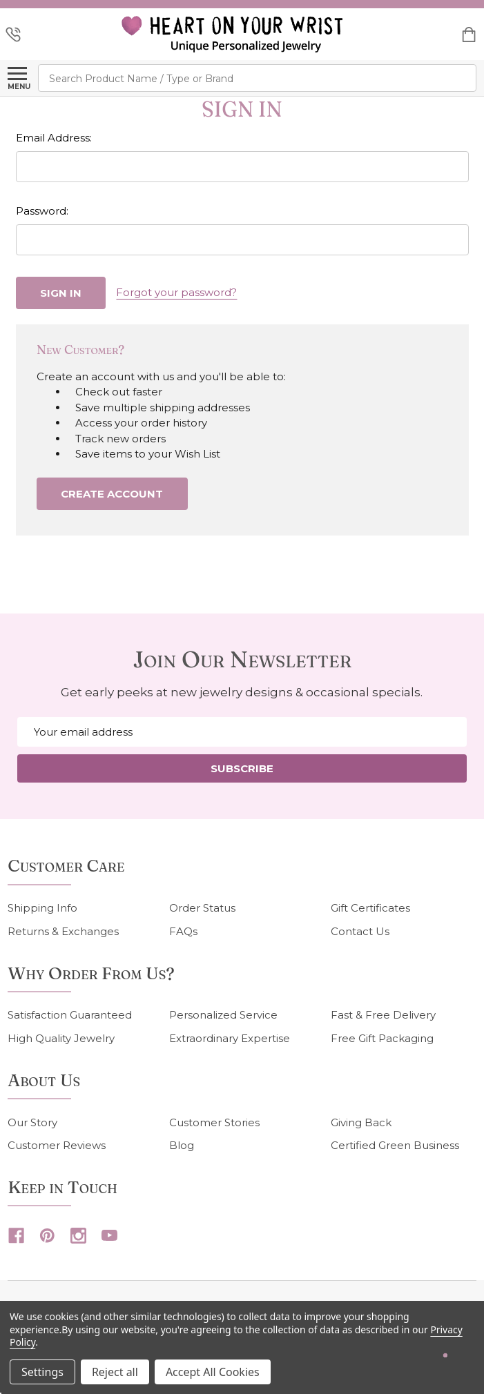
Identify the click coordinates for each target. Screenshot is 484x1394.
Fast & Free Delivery (383, 1014)
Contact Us (360, 931)
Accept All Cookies (213, 1372)
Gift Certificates (370, 907)
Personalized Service (223, 1014)
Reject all (115, 1372)
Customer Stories (214, 1122)
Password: (42, 210)
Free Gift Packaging (382, 1038)
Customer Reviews (57, 1145)
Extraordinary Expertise (229, 1038)
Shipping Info (42, 907)
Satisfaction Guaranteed (70, 1014)
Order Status (202, 907)
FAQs (183, 931)
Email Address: (54, 137)
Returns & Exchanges (63, 931)
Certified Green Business (395, 1145)
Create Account (112, 493)
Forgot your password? (176, 292)
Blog (181, 1145)
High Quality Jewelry (61, 1038)
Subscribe (242, 768)
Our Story (32, 1122)
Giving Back (361, 1122)
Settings (42, 1372)
